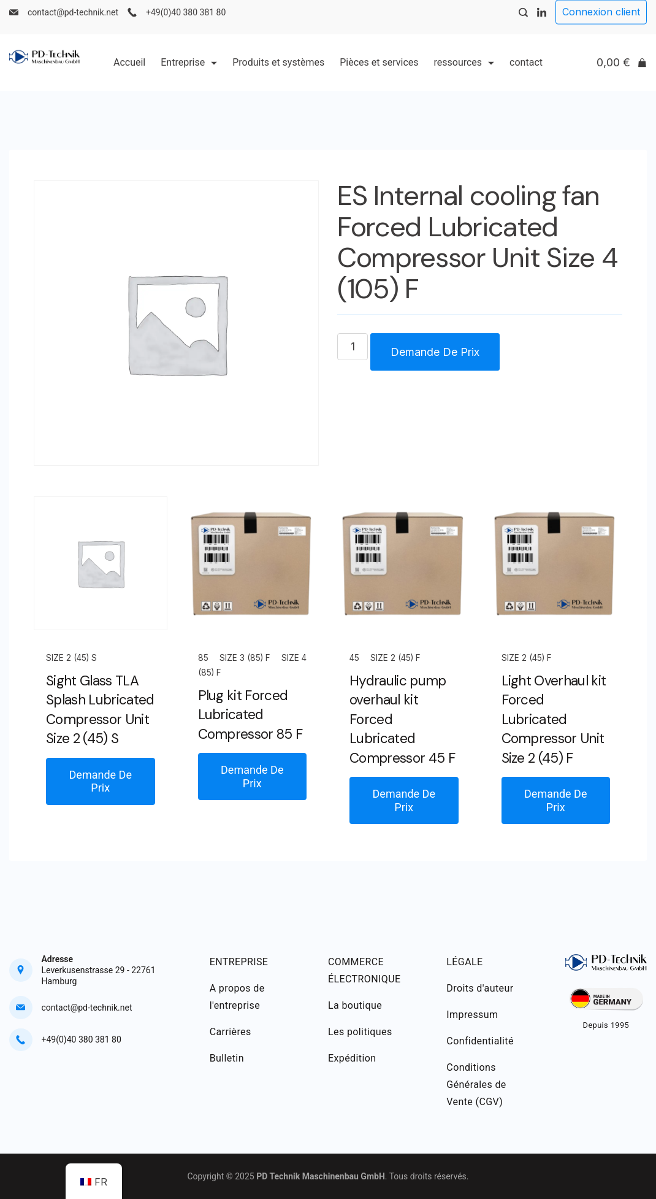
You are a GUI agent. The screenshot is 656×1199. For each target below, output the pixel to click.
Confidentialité (480, 1041)
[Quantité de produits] (352, 346)
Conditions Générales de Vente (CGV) (476, 1085)
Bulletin (227, 1058)
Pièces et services (379, 72)
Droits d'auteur (479, 988)
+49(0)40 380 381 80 (186, 22)
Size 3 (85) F (244, 658)
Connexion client (601, 21)
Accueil (129, 72)
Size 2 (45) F (395, 658)
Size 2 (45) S (71, 658)
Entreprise (189, 72)
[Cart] (622, 72)
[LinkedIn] (541, 22)
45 (354, 658)
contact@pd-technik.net (73, 22)
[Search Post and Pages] (523, 22)
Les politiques (360, 1032)
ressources (464, 72)
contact (526, 72)
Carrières (230, 1032)
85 (203, 658)
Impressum (472, 1014)
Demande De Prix (435, 351)
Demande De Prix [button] (100, 781)
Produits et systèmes (278, 72)
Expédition (352, 1058)
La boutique (355, 1005)
